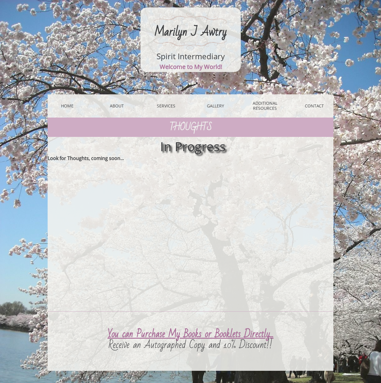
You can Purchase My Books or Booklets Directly (188, 334)
